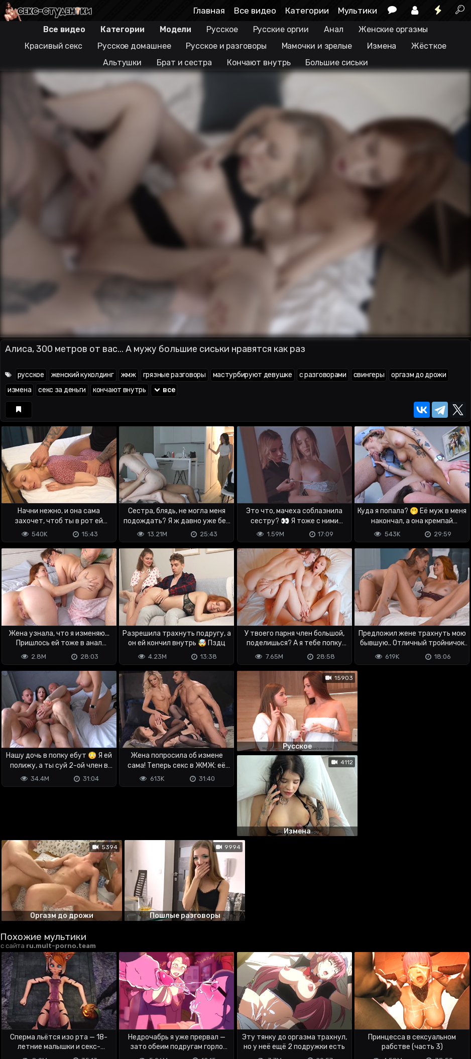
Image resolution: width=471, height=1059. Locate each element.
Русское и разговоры (226, 46)
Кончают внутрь (259, 62)
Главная (209, 11)
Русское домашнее (134, 46)
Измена (381, 46)
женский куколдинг (82, 375)
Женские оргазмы (393, 29)
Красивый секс (53, 46)
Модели (175, 29)
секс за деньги (62, 390)
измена (19, 390)
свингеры (369, 375)
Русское (222, 29)
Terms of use (51, 1011)
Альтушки (122, 62)
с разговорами (322, 375)
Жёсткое (428, 46)
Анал (333, 29)
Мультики (357, 11)
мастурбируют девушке (252, 375)
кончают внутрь (119, 390)
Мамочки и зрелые (317, 46)
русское (31, 375)
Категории (307, 11)
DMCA (16, 1011)
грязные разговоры (174, 375)
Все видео (255, 11)
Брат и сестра (184, 62)
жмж (128, 375)
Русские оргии (281, 29)
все (164, 390)
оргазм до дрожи (418, 375)
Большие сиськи (336, 62)
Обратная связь (105, 1011)
